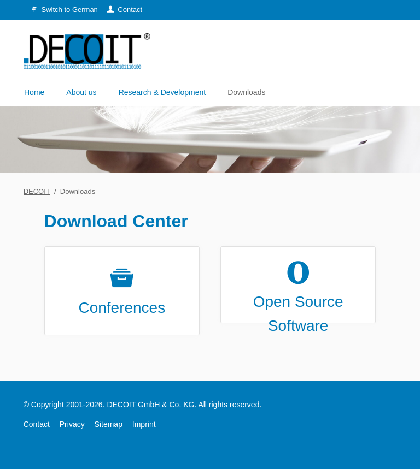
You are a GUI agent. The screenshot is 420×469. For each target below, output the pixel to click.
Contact (37, 424)
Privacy (72, 424)
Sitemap (108, 424)
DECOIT (37, 191)
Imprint (144, 424)
